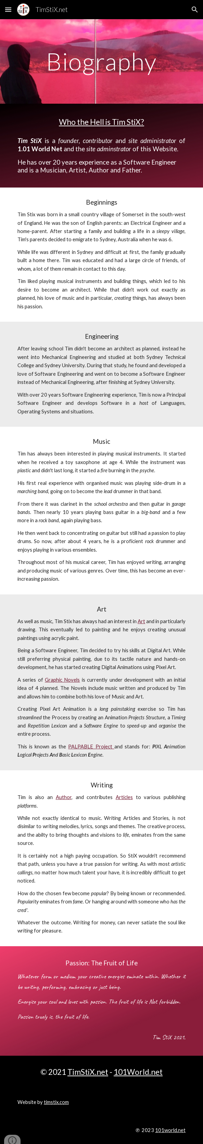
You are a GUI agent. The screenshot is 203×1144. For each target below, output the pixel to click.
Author (64, 797)
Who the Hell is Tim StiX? (101, 122)
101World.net (138, 1072)
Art (141, 621)
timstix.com (56, 1102)
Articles (124, 797)
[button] (8, 9)
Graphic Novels (62, 680)
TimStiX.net (87, 1072)
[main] (101, 61)
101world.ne (169, 1130)
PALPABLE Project (91, 746)
